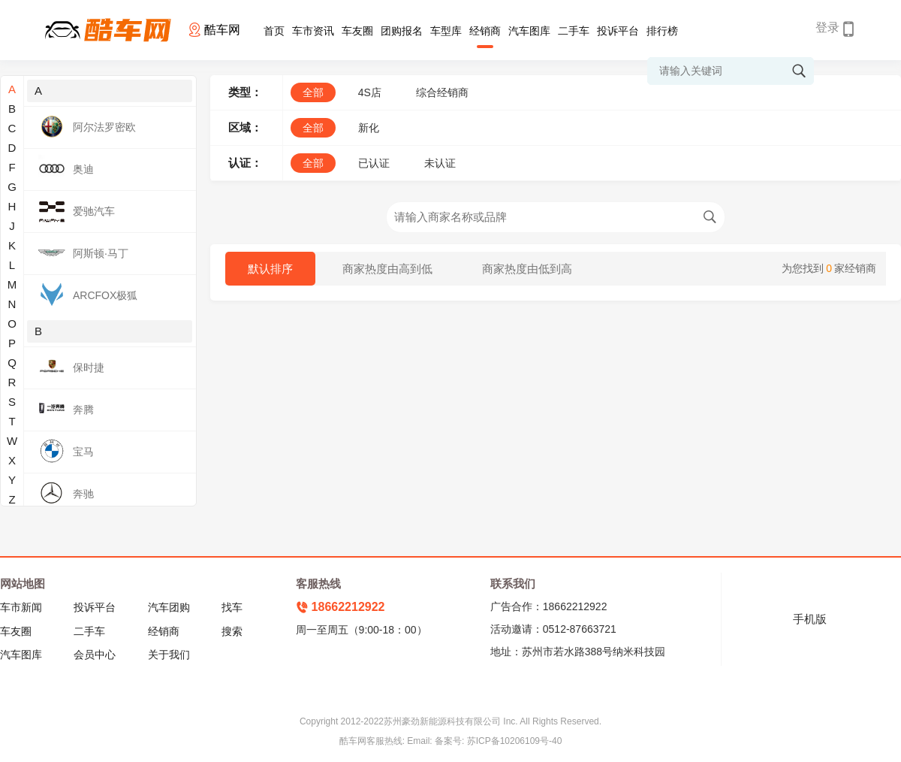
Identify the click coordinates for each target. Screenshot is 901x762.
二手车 (573, 31)
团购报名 (402, 31)
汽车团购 (169, 607)
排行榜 (662, 31)
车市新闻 (21, 607)
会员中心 (95, 655)
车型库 (446, 31)
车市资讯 (313, 31)
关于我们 (169, 655)
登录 (827, 27)
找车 (232, 607)
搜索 (232, 631)
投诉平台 (618, 31)
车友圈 (357, 31)
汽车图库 (529, 31)
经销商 (485, 31)
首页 (274, 31)
